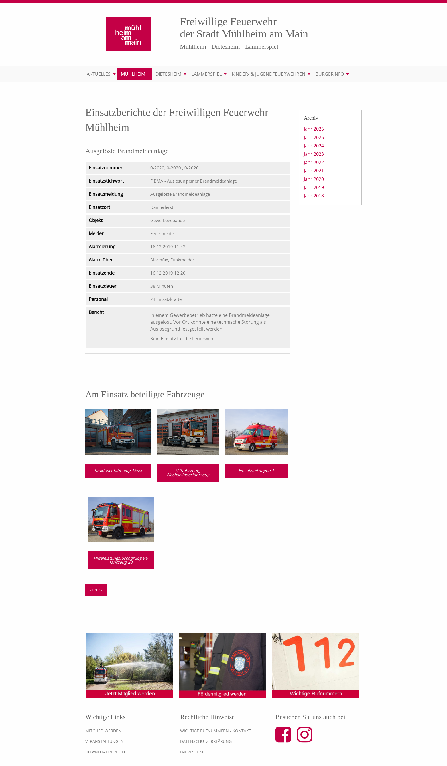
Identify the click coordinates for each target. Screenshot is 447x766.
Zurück (96, 590)
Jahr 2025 (314, 137)
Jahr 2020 (314, 179)
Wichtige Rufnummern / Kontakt (215, 730)
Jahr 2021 (314, 170)
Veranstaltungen (104, 741)
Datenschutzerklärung (206, 741)
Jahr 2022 (314, 162)
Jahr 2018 (314, 196)
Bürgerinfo (330, 74)
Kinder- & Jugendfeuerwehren (268, 74)
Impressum (191, 752)
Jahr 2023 (314, 154)
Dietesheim (168, 74)
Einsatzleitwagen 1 (256, 470)
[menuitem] (100, 74)
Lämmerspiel (207, 74)
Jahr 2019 (314, 187)
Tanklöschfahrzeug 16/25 (118, 470)
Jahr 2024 (314, 146)
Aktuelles (99, 74)
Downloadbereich (105, 752)
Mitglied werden (103, 730)
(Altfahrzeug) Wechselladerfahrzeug (187, 472)
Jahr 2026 (314, 129)
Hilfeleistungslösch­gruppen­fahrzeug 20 (121, 560)
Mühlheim (133, 74)
